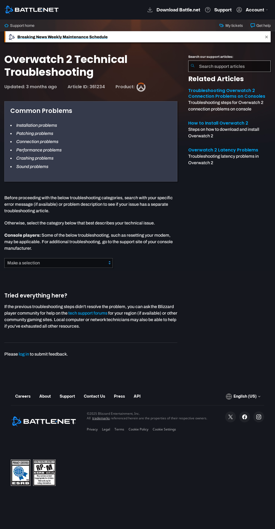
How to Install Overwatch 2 (218, 123)
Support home (19, 25)
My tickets (231, 25)
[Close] (267, 36)
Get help (261, 25)
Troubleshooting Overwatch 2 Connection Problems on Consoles (226, 93)
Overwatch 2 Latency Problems (223, 150)
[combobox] (229, 66)
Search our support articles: (210, 57)
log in (24, 354)
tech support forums (87, 313)
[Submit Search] (192, 66)
